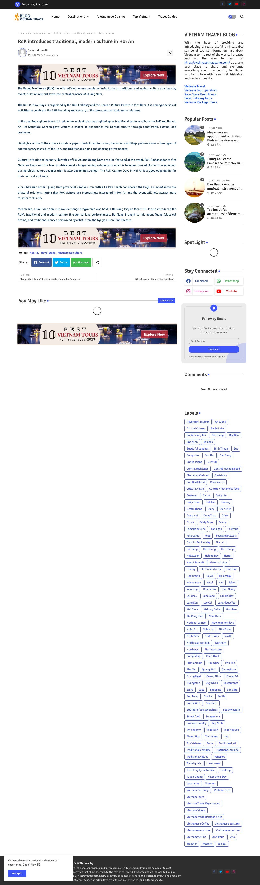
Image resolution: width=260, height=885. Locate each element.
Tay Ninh (217, 723)
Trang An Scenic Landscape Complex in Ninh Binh (223, 161)
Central (212, 462)
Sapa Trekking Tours (198, 98)
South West (193, 703)
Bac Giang (217, 435)
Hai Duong (209, 549)
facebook (201, 281)
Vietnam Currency (198, 790)
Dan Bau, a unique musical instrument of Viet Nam (223, 186)
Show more (166, 300)
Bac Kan (234, 435)
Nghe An (192, 629)
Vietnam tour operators (200, 90)
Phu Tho (230, 663)
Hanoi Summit (195, 562)
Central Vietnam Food (227, 468)
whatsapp (232, 281)
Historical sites (218, 562)
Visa (232, 837)
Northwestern (213, 649)
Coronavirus (217, 482)
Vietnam (210, 783)
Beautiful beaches (198, 448)
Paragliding (193, 656)
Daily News (193, 502)
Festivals (233, 529)
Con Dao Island (196, 482)
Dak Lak (210, 502)
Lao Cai (207, 602)
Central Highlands (197, 468)
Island (232, 582)
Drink (225, 515)
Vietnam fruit (222, 790)
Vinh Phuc (218, 837)
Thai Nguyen (231, 730)
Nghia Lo (208, 629)
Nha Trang (225, 629)
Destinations (76, 17)
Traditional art (227, 743)
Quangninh (193, 683)
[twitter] (229, 3)
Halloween (193, 555)
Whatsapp (83, 262)
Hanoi (227, 555)
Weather (192, 843)
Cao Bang (225, 455)
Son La (208, 696)
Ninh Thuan (212, 636)
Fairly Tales (206, 522)
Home (55, 17)
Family (223, 522)
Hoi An (34, 252)
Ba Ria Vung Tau (196, 435)
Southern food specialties (202, 709)
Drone (190, 522)
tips (226, 736)
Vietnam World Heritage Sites (204, 817)
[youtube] (236, 3)
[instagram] (243, 3)
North (228, 636)
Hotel (210, 582)
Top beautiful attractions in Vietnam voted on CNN (223, 212)
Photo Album (194, 663)
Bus (236, 448)
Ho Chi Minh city (211, 569)
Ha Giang (192, 549)
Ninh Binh (193, 636)
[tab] (55, 16)
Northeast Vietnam (198, 643)
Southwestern (231, 709)
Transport (219, 756)
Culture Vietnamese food (224, 488)
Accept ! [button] (17, 873)
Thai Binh (212, 730)
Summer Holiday (197, 723)
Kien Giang (228, 589)
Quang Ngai (194, 676)
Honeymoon (194, 582)
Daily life (221, 495)
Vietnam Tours (195, 797)
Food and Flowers (226, 535)
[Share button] (97, 262)
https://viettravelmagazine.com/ (207, 62)
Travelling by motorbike (201, 770)
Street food (193, 716)
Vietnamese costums (227, 823)
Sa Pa (190, 689)
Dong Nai (192, 515)
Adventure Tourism (198, 422)
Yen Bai (222, 843)
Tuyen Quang (195, 776)
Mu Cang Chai (195, 616)
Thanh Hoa (193, 736)
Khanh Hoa (209, 589)
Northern (220, 643)
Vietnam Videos (196, 810)
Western (207, 843)
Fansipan (216, 529)
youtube (231, 291)
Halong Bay (212, 555)
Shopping (215, 689)
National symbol (196, 622)
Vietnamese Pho (196, 837)
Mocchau (231, 609)
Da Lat (206, 495)
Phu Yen (191, 669)
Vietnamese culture (39, 33)
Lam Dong (209, 596)
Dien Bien (225, 509)
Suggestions (213, 716)
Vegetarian (193, 783)
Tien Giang (211, 736)
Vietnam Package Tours (200, 102)
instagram (201, 291)
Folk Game (193, 535)
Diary (211, 509)
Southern (211, 703)
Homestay (225, 576)
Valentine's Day (217, 776)
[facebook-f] (222, 3)
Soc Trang (192, 696)
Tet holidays (194, 730)
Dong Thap (209, 515)
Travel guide (48, 252)
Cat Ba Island (194, 462)
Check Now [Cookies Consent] (29, 864)
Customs (192, 495)
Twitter (64, 262)
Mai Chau (192, 609)
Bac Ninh (192, 442)
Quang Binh (209, 669)
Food (207, 535)
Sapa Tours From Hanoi (200, 94)
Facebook (43, 262)
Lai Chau (192, 596)
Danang (225, 502)
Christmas (221, 475)
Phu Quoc (214, 663)
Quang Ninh (213, 676)
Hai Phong (227, 549)
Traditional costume (199, 750)
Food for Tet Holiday (198, 542)
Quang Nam (229, 669)
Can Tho (209, 455)
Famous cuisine (196, 529)
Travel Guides (167, 17)
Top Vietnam (141, 17)
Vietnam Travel (194, 86)
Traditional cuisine (227, 750)
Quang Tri (232, 676)
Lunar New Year (227, 602)
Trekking (225, 770)
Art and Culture (196, 428)
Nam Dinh (215, 616)
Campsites (193, 455)
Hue (221, 582)
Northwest (193, 649)
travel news (213, 763)
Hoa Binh (231, 569)
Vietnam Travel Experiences (203, 803)
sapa (201, 689)
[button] (232, 17)
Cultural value (195, 488)
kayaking (192, 589)
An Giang (220, 422)
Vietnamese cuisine (111, 17)
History (191, 569)
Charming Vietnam (198, 475)
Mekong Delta (212, 609)
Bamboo (208, 442)
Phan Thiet (212, 656)
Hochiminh (193, 576)
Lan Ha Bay (227, 596)
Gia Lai (220, 542)
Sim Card (232, 689)
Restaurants (230, 683)
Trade (210, 743)
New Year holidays (223, 622)
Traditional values (197, 756)
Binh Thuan (221, 448)
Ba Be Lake (217, 428)
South (221, 696)
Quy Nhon (212, 683)
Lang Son (192, 602)
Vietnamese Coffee (198, 823)
